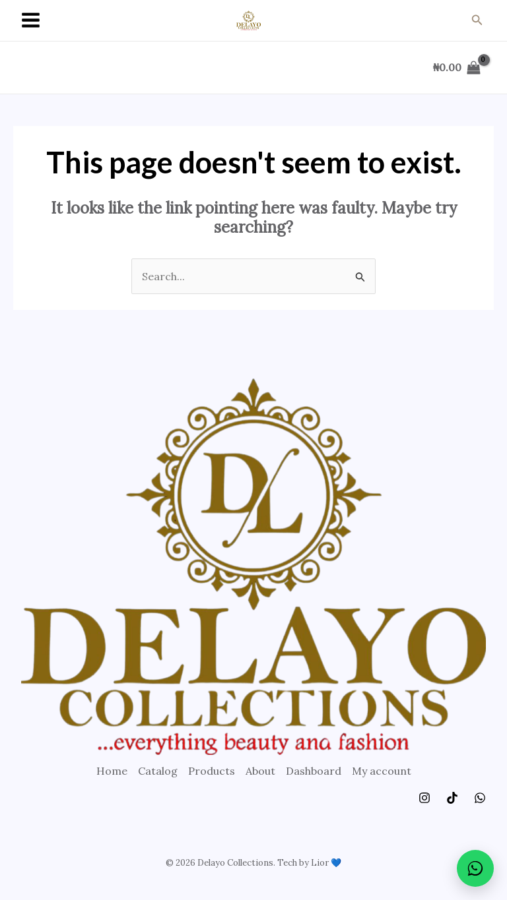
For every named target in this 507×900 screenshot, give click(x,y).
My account (381, 770)
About (260, 770)
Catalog (158, 770)
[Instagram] (424, 798)
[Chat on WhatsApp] (475, 868)
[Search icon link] (477, 20)
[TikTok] (452, 798)
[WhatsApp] (480, 798)
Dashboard (313, 770)
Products (211, 770)
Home (111, 770)
